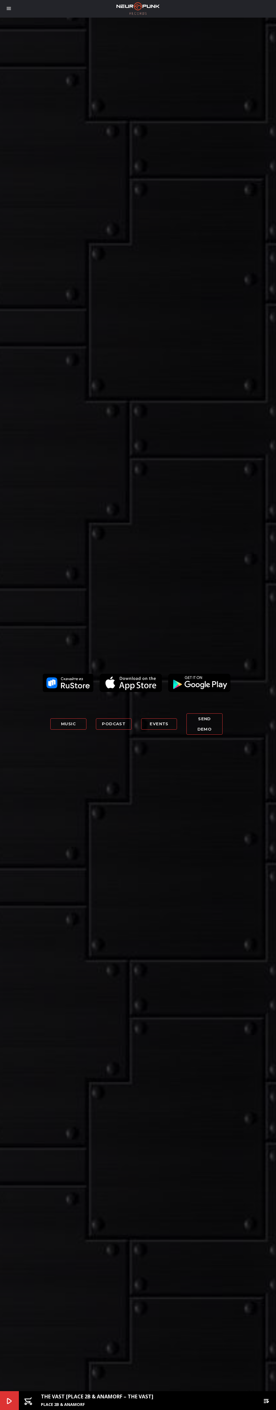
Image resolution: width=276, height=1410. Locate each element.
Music (68, 723)
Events (159, 723)
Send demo (204, 724)
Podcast (113, 723)
